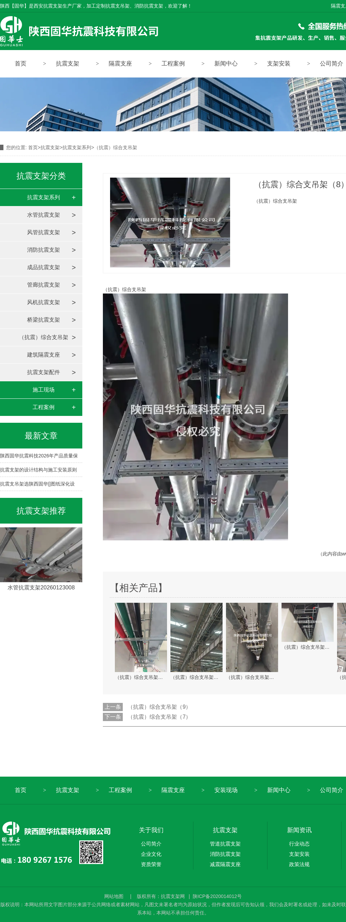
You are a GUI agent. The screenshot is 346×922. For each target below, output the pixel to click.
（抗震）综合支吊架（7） (159, 717)
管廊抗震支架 (43, 285)
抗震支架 (67, 63)
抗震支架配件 (43, 372)
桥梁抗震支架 (43, 320)
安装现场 (226, 790)
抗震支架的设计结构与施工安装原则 (38, 469)
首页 (20, 63)
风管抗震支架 (43, 232)
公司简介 (151, 844)
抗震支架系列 (76, 147)
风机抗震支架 (43, 302)
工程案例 (173, 63)
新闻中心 (226, 63)
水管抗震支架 (43, 215)
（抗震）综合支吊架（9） (159, 707)
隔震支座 (120, 63)
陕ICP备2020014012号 (217, 896)
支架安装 (278, 63)
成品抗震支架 (43, 267)
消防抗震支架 (43, 250)
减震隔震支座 (225, 864)
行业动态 (299, 844)
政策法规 (299, 864)
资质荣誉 (151, 864)
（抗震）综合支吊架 (43, 337)
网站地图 (114, 896)
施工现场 (44, 390)
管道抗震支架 (225, 844)
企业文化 (151, 854)
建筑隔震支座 (43, 355)
